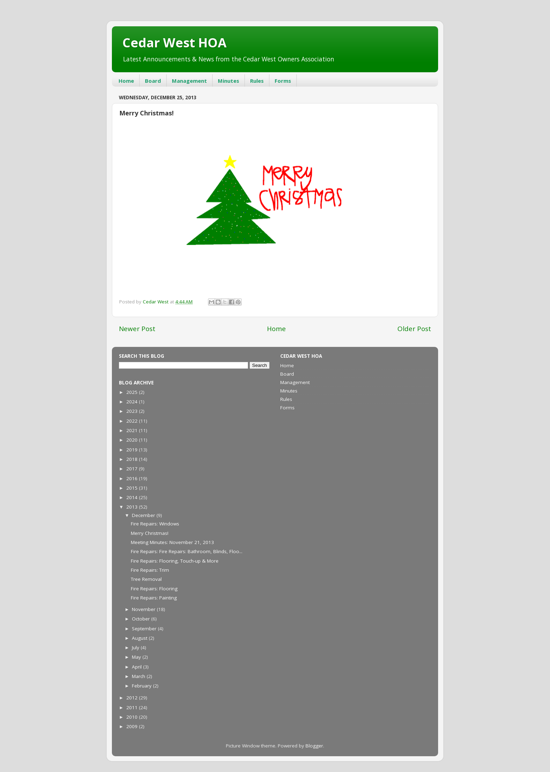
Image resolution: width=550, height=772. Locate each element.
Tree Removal (146, 579)
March (139, 676)
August (140, 638)
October (141, 619)
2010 (132, 717)
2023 (132, 411)
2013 (132, 507)
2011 (132, 707)
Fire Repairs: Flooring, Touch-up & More (175, 561)
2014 (132, 497)
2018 (132, 459)
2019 (132, 450)
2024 (132, 401)
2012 (132, 697)
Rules (257, 80)
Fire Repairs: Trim (150, 570)
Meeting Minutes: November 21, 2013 (172, 542)
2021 (132, 430)
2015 (132, 488)
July (136, 647)
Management (189, 80)
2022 (132, 421)
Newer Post (137, 328)
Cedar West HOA (174, 42)
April (137, 667)
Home (126, 80)
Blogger (314, 746)
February (142, 686)
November (144, 609)
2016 (132, 478)
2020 (132, 440)
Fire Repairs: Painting (154, 598)
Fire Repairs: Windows (155, 524)
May (137, 657)
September (145, 628)
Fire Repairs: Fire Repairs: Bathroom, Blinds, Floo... (186, 551)
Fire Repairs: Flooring (154, 588)
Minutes (228, 80)
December (144, 515)
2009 (132, 726)
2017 (132, 468)
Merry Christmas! (149, 533)
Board (153, 80)
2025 (132, 392)
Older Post (414, 328)
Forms (283, 80)
